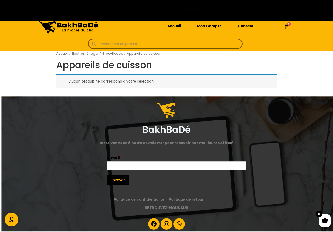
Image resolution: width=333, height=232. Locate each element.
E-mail (114, 158)
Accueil (174, 26)
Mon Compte (209, 26)
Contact (246, 26)
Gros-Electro (112, 53)
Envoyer (117, 180)
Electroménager (85, 53)
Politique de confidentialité (139, 199)
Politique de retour (186, 199)
